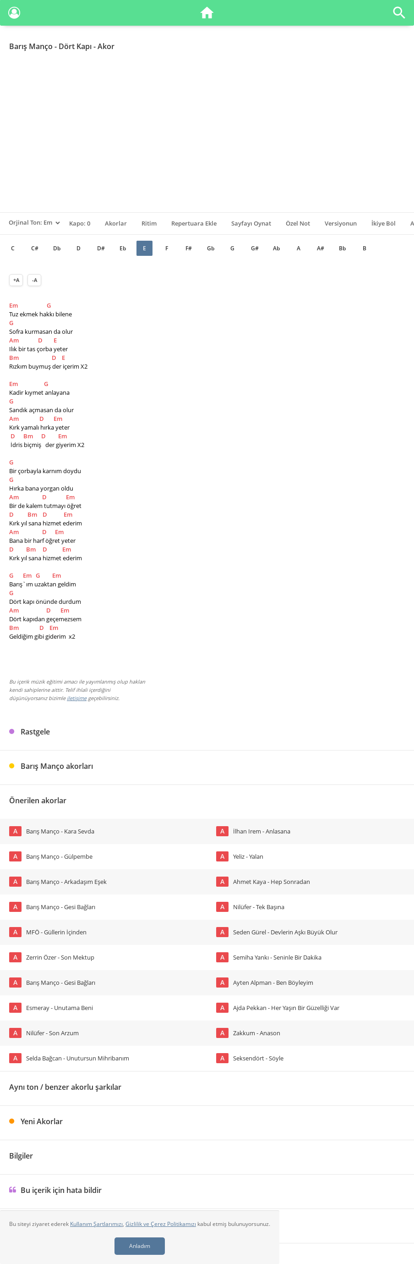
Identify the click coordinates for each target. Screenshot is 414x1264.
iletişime (77, 698)
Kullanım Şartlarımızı (96, 1224)
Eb (123, 248)
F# (188, 248)
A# (320, 248)
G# (255, 248)
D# (101, 248)
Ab (276, 248)
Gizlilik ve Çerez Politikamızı (160, 1224)
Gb (210, 248)
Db (56, 248)
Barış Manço (31, 46)
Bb (342, 248)
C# (34, 248)
